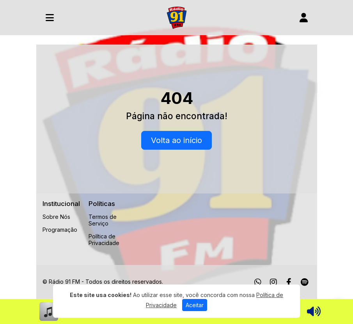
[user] (303, 17)
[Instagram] (273, 282)
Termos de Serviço (103, 220)
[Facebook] (288, 282)
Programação (60, 229)
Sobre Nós (56, 216)
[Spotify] (304, 282)
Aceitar (195, 305)
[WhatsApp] (257, 282)
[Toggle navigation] (50, 17)
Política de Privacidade (104, 239)
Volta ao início (176, 140)
